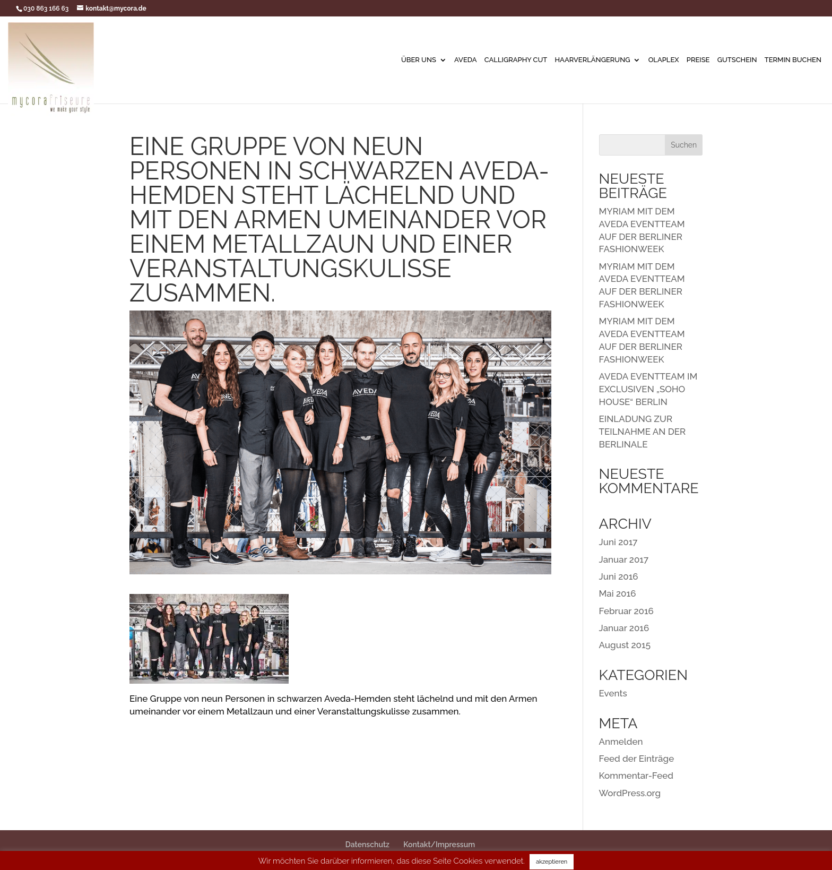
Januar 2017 (624, 559)
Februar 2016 (626, 611)
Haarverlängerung (592, 60)
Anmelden (621, 741)
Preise (698, 60)
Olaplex (663, 60)
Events (613, 693)
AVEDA (465, 60)
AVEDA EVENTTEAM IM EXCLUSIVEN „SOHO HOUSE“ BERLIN (648, 389)
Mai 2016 (617, 593)
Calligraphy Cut (515, 60)
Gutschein (737, 60)
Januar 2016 (624, 628)
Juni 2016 (618, 576)
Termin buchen (793, 60)
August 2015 (625, 645)
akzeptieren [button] (551, 861)
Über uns (418, 60)
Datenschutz (367, 844)
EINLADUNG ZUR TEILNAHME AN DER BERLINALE (642, 432)
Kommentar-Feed (636, 775)
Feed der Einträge (636, 758)
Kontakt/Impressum (439, 844)
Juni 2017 (618, 542)
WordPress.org (630, 793)
